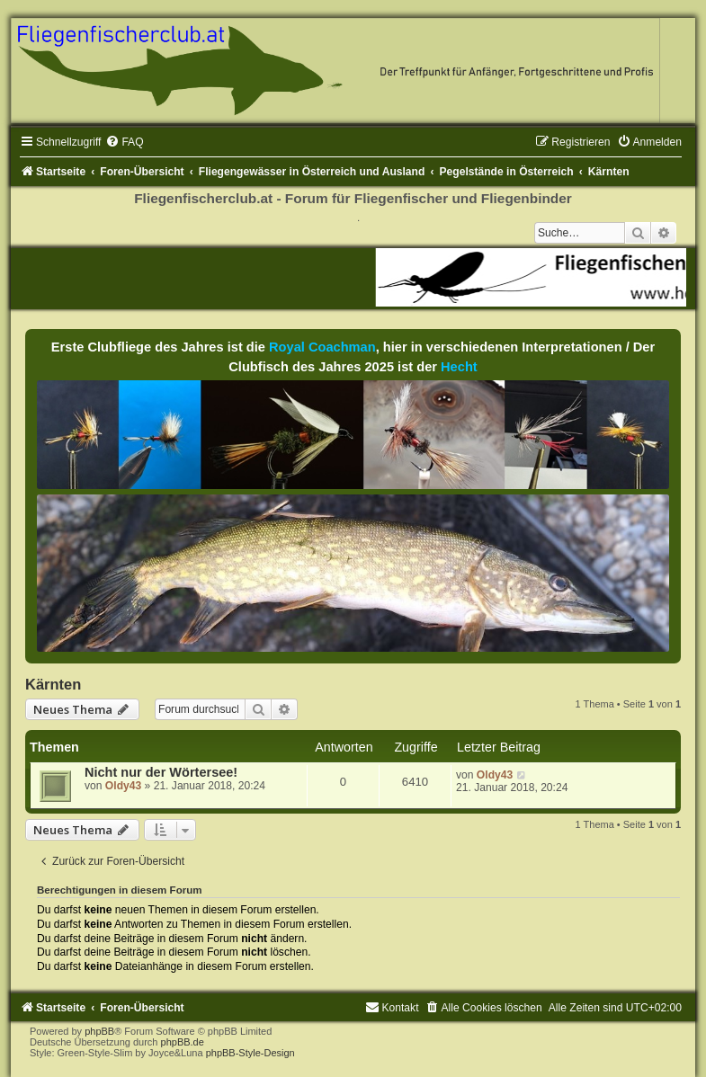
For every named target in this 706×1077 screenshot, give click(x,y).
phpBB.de (182, 1042)
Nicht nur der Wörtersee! (161, 772)
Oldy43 (123, 785)
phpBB (99, 1031)
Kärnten (53, 684)
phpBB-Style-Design (250, 1052)
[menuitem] (124, 142)
